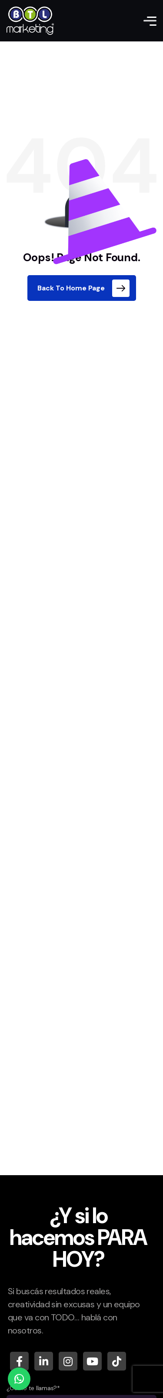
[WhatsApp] (19, 1378)
